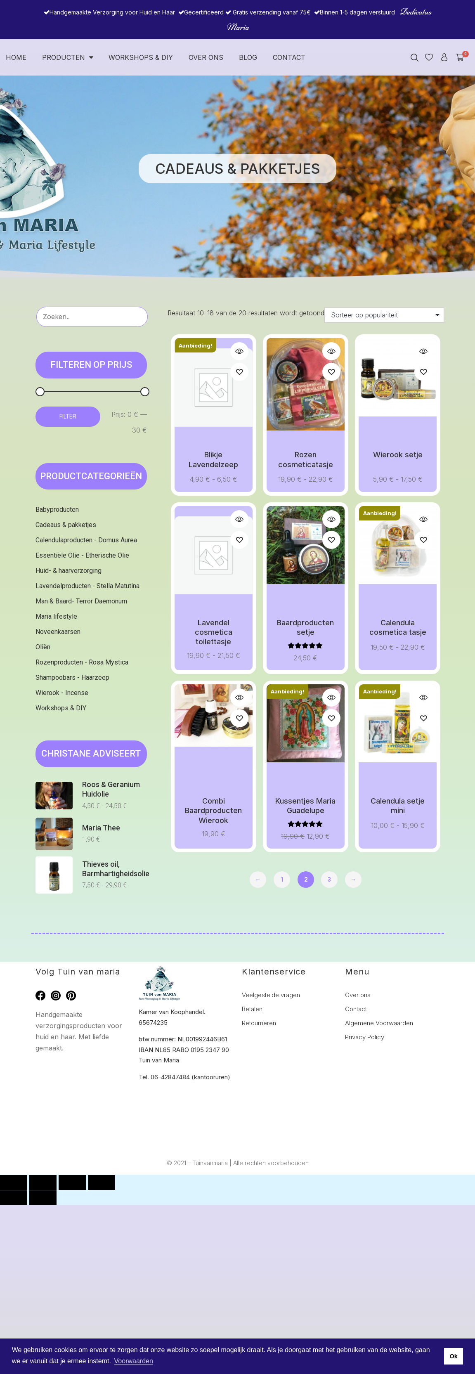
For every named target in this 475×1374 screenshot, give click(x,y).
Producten (67, 57)
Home (16, 57)
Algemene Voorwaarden (379, 1023)
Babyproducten (57, 509)
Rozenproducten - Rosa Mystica (81, 662)
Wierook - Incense (61, 693)
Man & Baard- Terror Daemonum (81, 601)
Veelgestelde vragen (271, 995)
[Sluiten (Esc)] (101, 1182)
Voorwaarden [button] (133, 1361)
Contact (289, 57)
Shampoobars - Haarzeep (72, 677)
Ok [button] (453, 1356)
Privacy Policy (364, 1037)
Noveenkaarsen (57, 632)
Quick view (239, 351)
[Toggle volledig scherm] (43, 1182)
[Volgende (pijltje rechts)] (43, 1197)
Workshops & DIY (141, 57)
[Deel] (72, 1182)
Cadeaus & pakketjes (65, 525)
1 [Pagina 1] (282, 879)
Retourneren (259, 1023)
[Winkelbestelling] (384, 315)
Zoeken (134, 315)
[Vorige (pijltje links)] (13, 1197)
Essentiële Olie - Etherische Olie (82, 555)
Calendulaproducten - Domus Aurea (86, 540)
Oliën (42, 647)
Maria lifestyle (56, 616)
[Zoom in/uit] (13, 1182)
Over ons (206, 57)
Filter (67, 416)
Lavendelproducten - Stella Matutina (87, 586)
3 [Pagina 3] (329, 879)
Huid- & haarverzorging (68, 571)
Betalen (252, 1009)
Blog (248, 57)
